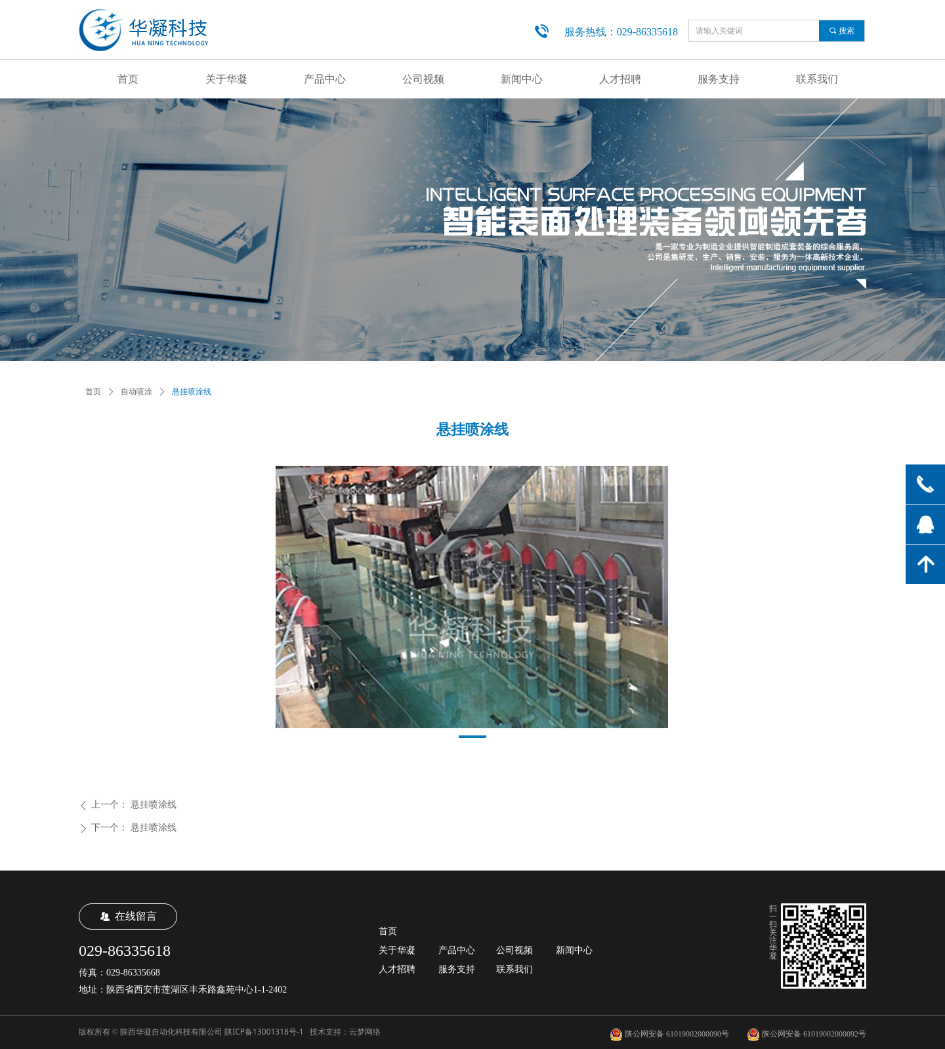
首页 (93, 391)
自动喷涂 (136, 391)
